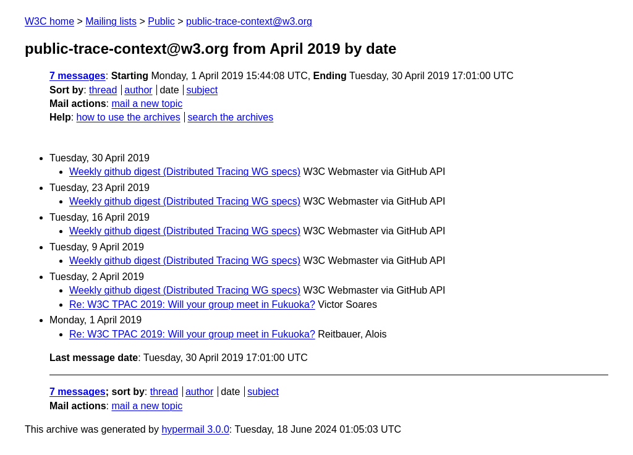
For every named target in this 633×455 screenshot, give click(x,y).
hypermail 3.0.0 (195, 429)
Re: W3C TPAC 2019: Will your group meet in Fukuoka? (192, 304)
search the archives (231, 117)
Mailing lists (111, 21)
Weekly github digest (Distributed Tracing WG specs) (184, 171)
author (138, 90)
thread (103, 90)
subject (202, 90)
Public (161, 21)
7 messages (77, 75)
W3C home (49, 21)
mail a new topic (146, 103)
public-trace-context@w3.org (249, 21)
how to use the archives (129, 117)
